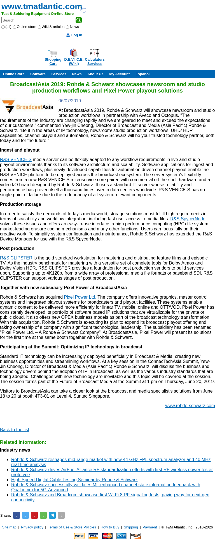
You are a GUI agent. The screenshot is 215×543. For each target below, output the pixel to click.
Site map (9, 527)
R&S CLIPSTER (16, 258)
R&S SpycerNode (187, 218)
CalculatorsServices (95, 61)
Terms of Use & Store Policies (72, 527)
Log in (76, 35)
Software (38, 74)
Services (58, 74)
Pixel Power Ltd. (80, 297)
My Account (119, 74)
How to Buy (110, 527)
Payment (149, 527)
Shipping (131, 527)
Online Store (13, 74)
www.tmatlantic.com (41, 6)
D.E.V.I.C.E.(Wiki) (73, 61)
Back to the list (14, 429)
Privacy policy (32, 527)
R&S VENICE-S (16, 159)
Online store (24, 27)
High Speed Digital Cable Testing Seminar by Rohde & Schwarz (74, 479)
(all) (6, 27)
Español (142, 74)
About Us (95, 74)
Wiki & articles (51, 27)
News (72, 27)
